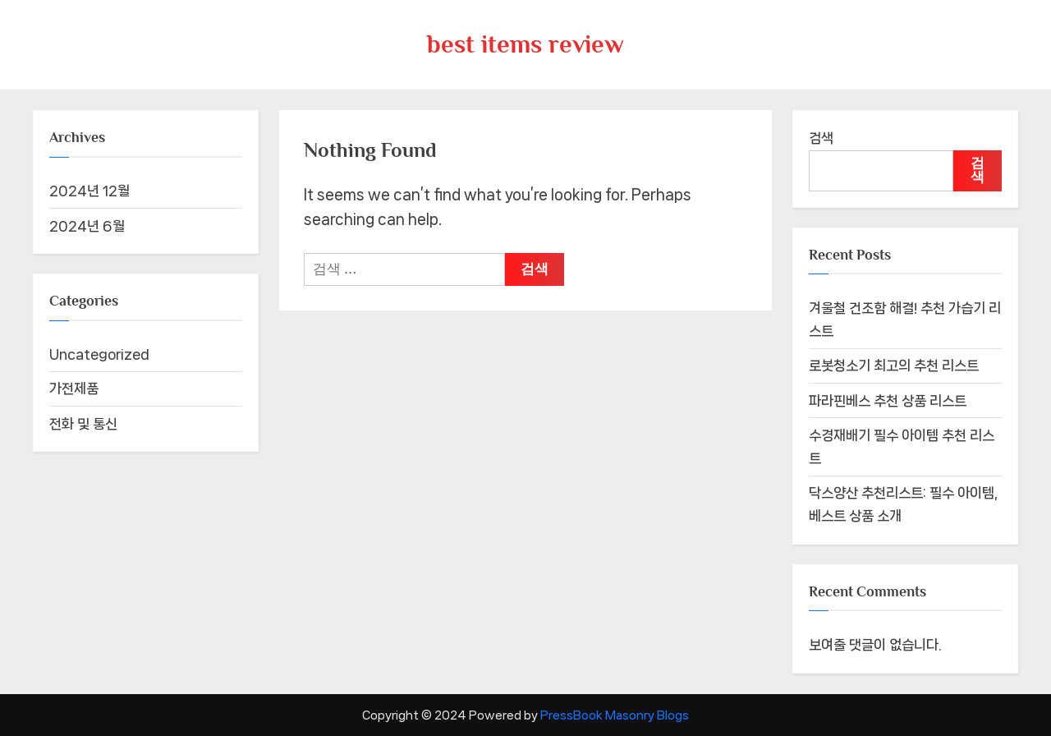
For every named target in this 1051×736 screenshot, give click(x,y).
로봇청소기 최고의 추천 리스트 (894, 365)
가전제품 (74, 388)
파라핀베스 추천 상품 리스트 (887, 400)
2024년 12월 (89, 190)
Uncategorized (99, 354)
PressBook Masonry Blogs (614, 715)
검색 (821, 138)
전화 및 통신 (83, 423)
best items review (525, 44)
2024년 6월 (87, 225)
